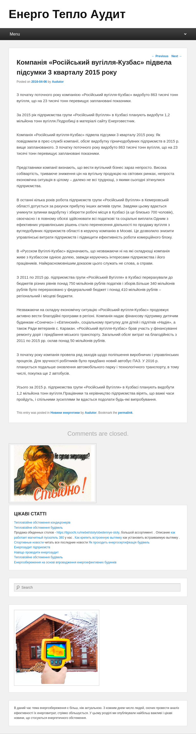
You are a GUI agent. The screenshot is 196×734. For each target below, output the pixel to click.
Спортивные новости (29, 542)
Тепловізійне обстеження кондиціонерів (42, 522)
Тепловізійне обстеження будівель (38, 527)
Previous (160, 56)
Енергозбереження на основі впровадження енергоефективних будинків (65, 562)
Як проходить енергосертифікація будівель (119, 542)
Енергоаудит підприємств (32, 547)
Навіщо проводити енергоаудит (36, 552)
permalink (125, 413)
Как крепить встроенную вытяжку (98, 537)
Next (177, 56)
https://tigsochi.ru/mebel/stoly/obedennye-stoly (88, 532)
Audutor (58, 82)
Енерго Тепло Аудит (67, 14)
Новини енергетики (65, 413)
